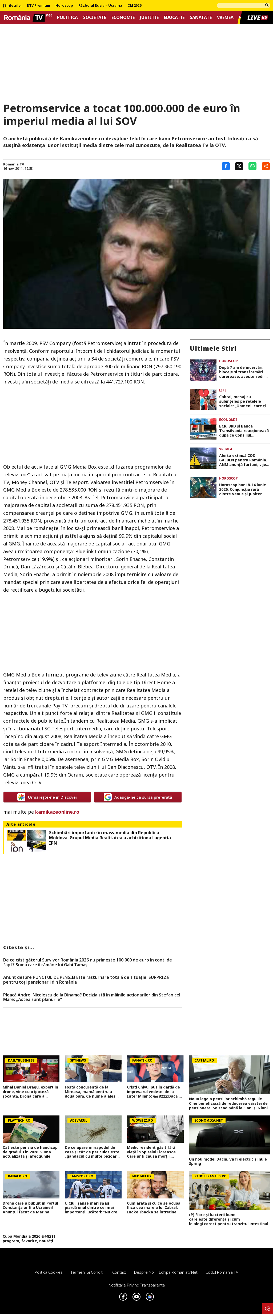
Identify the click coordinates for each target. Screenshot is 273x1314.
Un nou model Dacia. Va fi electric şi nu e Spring (228, 1161)
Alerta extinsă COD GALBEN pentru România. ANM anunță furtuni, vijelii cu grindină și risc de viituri (244, 460)
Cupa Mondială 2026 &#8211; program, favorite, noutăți (30, 1238)
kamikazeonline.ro (56, 812)
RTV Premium (38, 5)
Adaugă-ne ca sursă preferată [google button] (138, 797)
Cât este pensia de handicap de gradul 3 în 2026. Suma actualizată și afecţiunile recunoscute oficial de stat (30, 1152)
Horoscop (64, 5)
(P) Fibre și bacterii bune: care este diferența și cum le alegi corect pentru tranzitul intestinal (229, 1219)
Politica (67, 17)
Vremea (225, 17)
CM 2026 (134, 5)
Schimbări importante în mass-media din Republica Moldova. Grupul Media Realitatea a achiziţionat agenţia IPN (110, 838)
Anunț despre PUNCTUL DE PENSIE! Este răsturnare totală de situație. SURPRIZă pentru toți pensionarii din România (86, 979)
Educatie (174, 17)
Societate (94, 17)
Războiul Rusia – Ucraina (100, 5)
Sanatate (201, 17)
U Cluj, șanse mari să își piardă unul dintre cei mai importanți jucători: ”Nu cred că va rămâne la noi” (92, 1207)
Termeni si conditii (87, 1272)
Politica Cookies (49, 1272)
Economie (123, 17)
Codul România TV (222, 1272)
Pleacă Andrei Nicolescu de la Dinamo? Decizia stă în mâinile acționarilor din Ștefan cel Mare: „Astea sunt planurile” (91, 997)
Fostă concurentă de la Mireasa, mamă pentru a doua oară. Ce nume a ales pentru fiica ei (90, 1091)
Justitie (149, 17)
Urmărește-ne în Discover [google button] (47, 797)
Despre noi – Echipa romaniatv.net (166, 1272)
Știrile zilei (12, 5)
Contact (119, 1272)
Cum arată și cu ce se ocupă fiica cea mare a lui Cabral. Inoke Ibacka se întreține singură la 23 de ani (153, 1207)
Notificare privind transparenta (137, 1285)
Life (222, 390)
